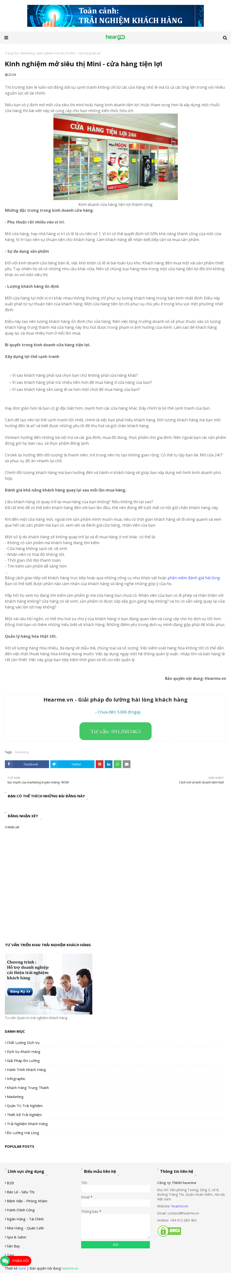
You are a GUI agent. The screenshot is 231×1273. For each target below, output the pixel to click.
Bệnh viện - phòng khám (27, 1200)
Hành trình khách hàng (26, 1069)
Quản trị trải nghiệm (25, 1105)
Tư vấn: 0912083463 (115, 731)
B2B (10, 1182)
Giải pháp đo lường (23, 1060)
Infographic (16, 1078)
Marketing (27, 53)
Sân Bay (13, 1246)
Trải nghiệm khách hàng (27, 1123)
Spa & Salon (16, 1236)
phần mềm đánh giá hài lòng (194, 577)
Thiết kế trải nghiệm (24, 1114)
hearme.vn (179, 1206)
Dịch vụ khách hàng (23, 1051)
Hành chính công (21, 1209)
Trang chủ (11, 53)
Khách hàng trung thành (28, 1087)
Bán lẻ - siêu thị (20, 1191)
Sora (22, 1268)
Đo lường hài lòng (23, 1132)
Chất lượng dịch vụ (23, 1042)
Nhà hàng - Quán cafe (25, 1227)
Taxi (10, 1255)
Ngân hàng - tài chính (25, 1218)
